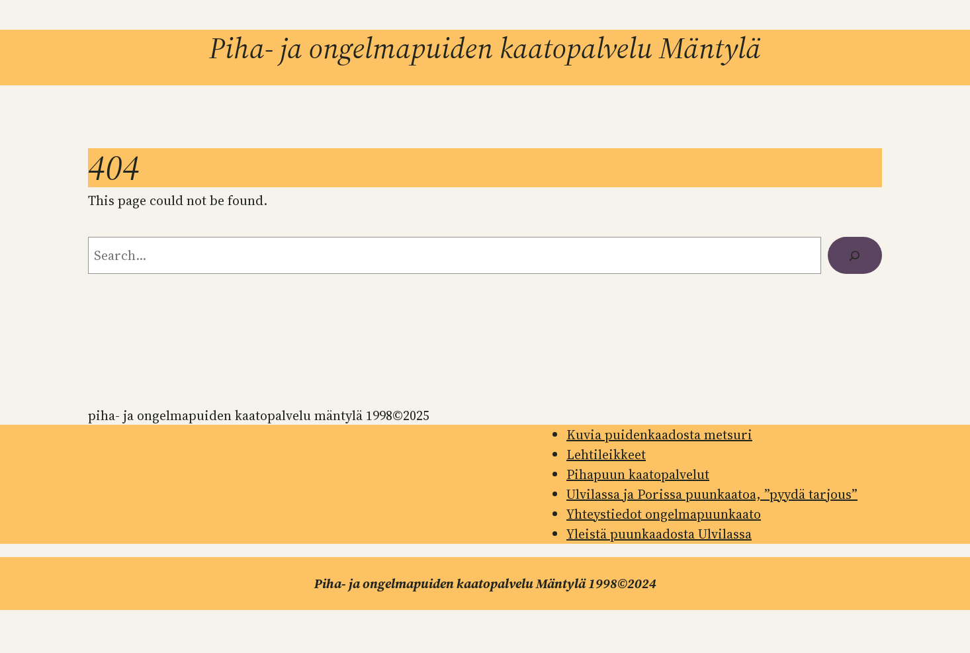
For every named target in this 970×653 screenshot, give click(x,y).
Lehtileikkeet (606, 454)
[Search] (855, 255)
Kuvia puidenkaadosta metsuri (659, 434)
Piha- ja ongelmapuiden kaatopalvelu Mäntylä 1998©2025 (258, 415)
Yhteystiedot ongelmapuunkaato (663, 514)
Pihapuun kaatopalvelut (637, 474)
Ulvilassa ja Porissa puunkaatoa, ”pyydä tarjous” (712, 494)
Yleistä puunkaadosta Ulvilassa (659, 534)
